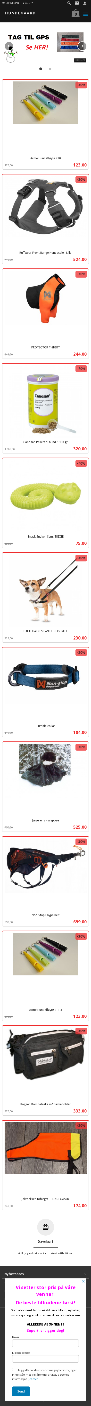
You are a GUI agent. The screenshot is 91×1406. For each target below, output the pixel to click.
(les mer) (33, 1379)
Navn (45, 1341)
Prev (13, 45)
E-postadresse (45, 1357)
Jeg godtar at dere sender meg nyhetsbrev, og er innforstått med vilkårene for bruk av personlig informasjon (44, 1374)
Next (86, 45)
